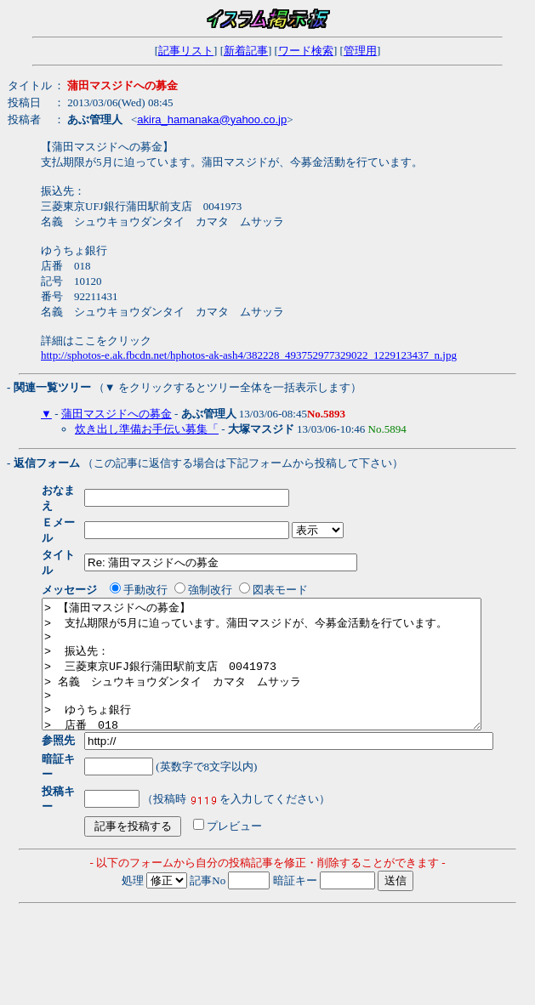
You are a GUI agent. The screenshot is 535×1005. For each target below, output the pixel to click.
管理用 (360, 50)
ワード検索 (305, 50)
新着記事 (246, 50)
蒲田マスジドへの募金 (116, 413)
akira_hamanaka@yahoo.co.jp (212, 119)
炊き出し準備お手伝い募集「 (147, 429)
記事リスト (185, 50)
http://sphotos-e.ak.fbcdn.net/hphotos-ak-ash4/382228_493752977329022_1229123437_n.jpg (249, 355)
